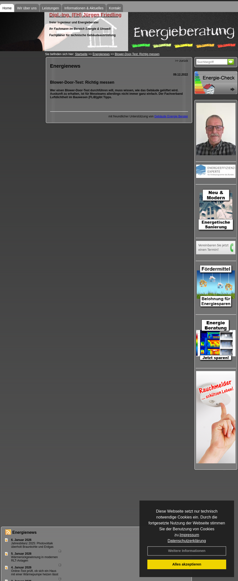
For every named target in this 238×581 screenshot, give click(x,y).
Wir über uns (26, 8)
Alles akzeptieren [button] (186, 564)
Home (7, 8)
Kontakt (114, 8)
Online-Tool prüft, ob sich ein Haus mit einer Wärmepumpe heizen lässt (34, 572)
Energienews (24, 532)
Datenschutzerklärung (187, 541)
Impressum (189, 535)
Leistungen (50, 8)
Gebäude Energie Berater (171, 116)
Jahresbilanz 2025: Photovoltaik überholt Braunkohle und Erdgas (32, 545)
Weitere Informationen (186, 551)
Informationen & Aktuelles (83, 8)
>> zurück (181, 61)
